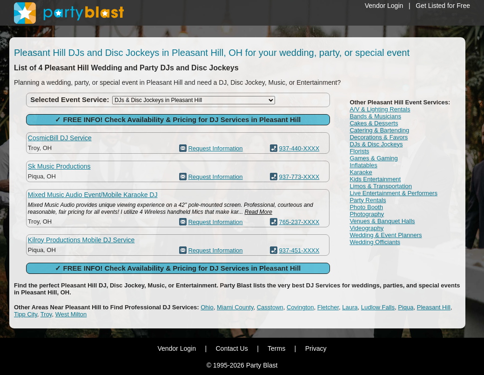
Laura (349, 307)
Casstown (270, 307)
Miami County (235, 307)
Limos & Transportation (381, 186)
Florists (359, 151)
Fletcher (328, 307)
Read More (258, 212)
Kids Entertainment (375, 179)
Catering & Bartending (379, 130)
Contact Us (231, 348)
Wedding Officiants (375, 242)
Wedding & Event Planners (386, 235)
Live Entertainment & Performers (393, 193)
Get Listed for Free (443, 5)
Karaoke (361, 172)
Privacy (316, 348)
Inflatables (363, 165)
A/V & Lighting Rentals (380, 109)
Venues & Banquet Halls (382, 221)
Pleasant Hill (433, 307)
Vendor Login (384, 5)
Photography (367, 214)
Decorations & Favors (379, 137)
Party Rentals (368, 200)
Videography (366, 228)
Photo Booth (366, 207)
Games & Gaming (373, 158)
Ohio (207, 307)
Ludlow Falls (378, 307)
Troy (46, 314)
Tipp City (25, 314)
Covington (300, 307)
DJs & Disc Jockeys (376, 144)
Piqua (405, 307)
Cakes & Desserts (374, 123)
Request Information (215, 148)
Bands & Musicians (375, 116)
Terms (276, 348)
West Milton (71, 314)
